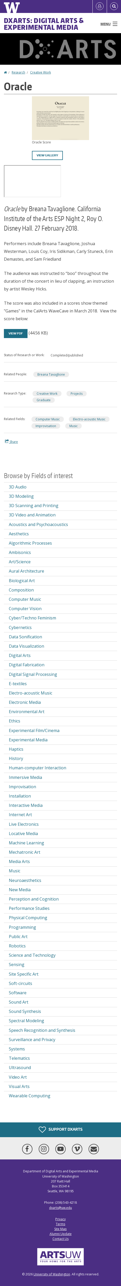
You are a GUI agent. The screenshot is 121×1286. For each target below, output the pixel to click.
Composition (21, 590)
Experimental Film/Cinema (34, 730)
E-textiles (18, 683)
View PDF (16, 333)
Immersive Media (25, 777)
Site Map (60, 1229)
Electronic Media (25, 702)
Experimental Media (28, 740)
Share (11, 441)
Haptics (16, 749)
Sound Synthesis (25, 1011)
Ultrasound (20, 1067)
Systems (17, 1049)
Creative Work (40, 72)
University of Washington (51, 1274)
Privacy (60, 1219)
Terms (60, 1224)
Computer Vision (25, 608)
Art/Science (20, 562)
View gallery (47, 155)
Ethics (14, 721)
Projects (77, 393)
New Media (20, 890)
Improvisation (46, 426)
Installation (20, 796)
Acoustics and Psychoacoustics (38, 524)
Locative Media (23, 833)
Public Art (18, 936)
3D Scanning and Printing (33, 505)
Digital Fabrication (26, 665)
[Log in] (100, 6)
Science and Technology (32, 955)
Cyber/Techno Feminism (32, 618)
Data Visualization (26, 646)
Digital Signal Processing (33, 674)
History (16, 758)
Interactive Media (26, 805)
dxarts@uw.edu (60, 1207)
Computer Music (48, 419)
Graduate (44, 400)
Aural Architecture (26, 571)
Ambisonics (20, 552)
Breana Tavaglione (51, 374)
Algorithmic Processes (30, 543)
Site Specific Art (23, 974)
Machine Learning (26, 843)
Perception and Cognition (34, 899)
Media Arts (19, 861)
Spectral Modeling (26, 1021)
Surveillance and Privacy (32, 1039)
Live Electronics (24, 824)
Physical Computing (28, 917)
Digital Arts (20, 655)
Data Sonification (25, 637)
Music (73, 426)
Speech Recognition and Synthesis (42, 1030)
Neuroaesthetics (25, 880)
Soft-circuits (20, 983)
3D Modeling (21, 496)
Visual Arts (19, 1086)
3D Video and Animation (32, 515)
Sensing (16, 964)
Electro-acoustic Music (89, 419)
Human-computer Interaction (37, 768)
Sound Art (18, 1002)
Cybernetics (20, 627)
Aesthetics (19, 534)
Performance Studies (29, 908)
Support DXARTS (61, 1129)
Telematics (19, 1058)
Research (18, 72)
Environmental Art (26, 711)
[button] (60, 118)
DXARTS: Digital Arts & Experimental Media (44, 24)
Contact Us (60, 1239)
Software (17, 993)
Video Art (18, 1077)
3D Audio (17, 487)
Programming (22, 927)
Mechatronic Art (24, 852)
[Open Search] (114, 6)
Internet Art (20, 814)
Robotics (17, 946)
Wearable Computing (29, 1096)
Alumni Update (61, 1234)
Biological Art (22, 580)
